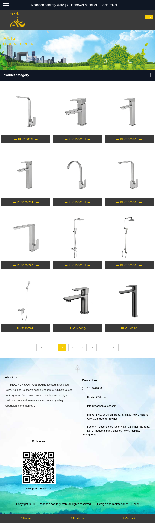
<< (41, 347)
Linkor (135, 504)
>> (113, 347)
